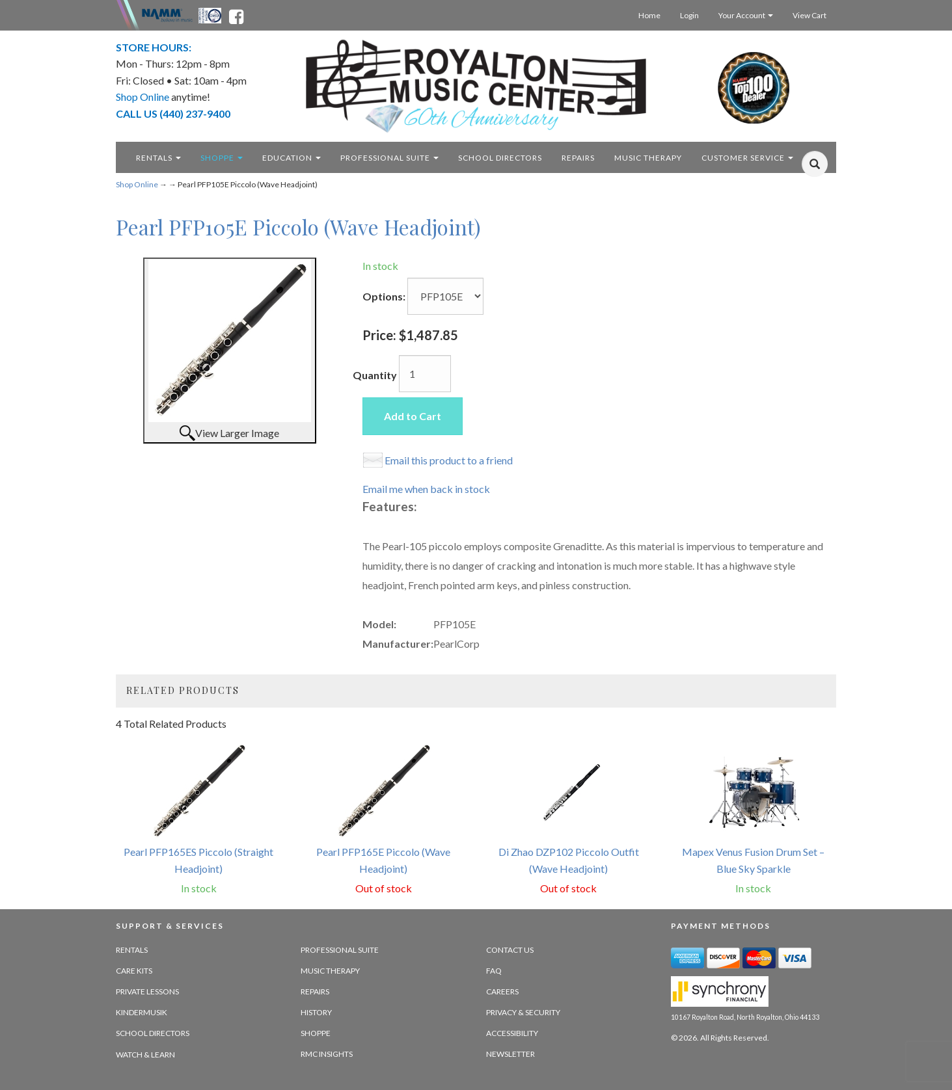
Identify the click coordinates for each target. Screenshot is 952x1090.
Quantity (375, 375)
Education (291, 158)
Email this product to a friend (449, 460)
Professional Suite (389, 158)
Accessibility (512, 1033)
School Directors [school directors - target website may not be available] (500, 158)
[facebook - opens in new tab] (236, 14)
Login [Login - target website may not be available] (689, 15)
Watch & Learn (145, 1054)
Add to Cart (412, 416)
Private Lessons (147, 991)
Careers (502, 991)
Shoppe (221, 158)
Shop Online (137, 184)
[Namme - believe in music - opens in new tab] (167, 14)
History (316, 1012)
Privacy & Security (523, 1012)
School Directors (152, 1033)
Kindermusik (141, 1012)
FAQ (494, 971)
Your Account (745, 15)
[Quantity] (425, 373)
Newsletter (510, 1054)
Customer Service (747, 158)
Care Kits (134, 971)
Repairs (315, 991)
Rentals (158, 158)
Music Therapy (330, 971)
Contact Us (510, 950)
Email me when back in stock (426, 489)
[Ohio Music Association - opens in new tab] (210, 14)
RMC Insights (327, 1054)
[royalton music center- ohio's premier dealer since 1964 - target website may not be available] (476, 86)
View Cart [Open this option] (809, 15)
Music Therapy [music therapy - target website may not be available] (648, 158)
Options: (383, 296)
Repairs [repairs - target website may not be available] (578, 158)
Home (649, 15)
